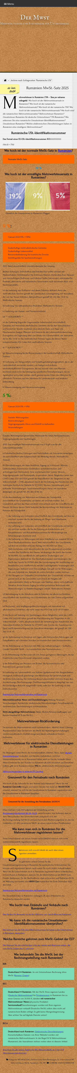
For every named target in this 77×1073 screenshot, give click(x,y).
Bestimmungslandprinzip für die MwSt (20, 813)
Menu (10, 3)
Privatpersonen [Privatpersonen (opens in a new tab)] (43, 995)
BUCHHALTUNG (24, 1060)
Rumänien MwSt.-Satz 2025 (47, 88)
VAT (44, 1063)
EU (58, 1060)
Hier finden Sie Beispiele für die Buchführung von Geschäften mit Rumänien (37, 914)
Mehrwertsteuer (17, 1063)
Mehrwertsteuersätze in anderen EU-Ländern (23, 771)
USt (40, 1063)
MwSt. (27, 1063)
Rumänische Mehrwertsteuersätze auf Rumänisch (25, 694)
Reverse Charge (22, 975)
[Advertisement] (38, 48)
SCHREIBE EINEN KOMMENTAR (61, 1063)
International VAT (67, 1060)
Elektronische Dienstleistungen (49, 1031)
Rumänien (65, 150)
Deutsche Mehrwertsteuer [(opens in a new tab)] (20, 995)
